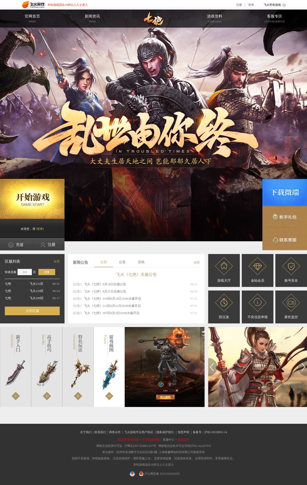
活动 (141, 262)
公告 (122, 262)
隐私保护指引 (165, 432)
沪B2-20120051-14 (215, 432)
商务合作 (115, 432)
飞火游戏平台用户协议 (138, 432)
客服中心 (168, 439)
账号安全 (291, 269)
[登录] (40, 228)
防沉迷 (224, 306)
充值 (16, 245)
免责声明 (183, 432)
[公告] (77, 284)
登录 (251, 4)
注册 (239, 4)
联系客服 (284, 239)
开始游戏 (32, 199)
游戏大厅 (224, 269)
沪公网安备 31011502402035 (159, 473)
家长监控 (291, 306)
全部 (56, 261)
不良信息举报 (258, 306)
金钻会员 (257, 269)
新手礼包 (284, 217)
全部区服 (32, 311)
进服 (47, 272)
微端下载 (284, 192)
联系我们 (100, 432)
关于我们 (86, 432)
